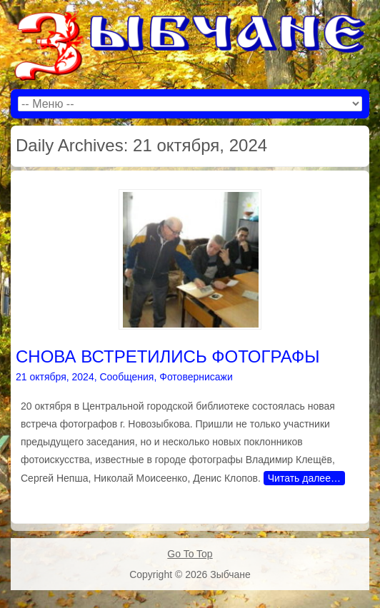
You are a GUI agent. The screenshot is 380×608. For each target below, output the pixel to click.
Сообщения (126, 376)
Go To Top (189, 554)
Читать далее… (304, 478)
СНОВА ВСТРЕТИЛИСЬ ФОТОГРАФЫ (168, 356)
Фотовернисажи (196, 376)
